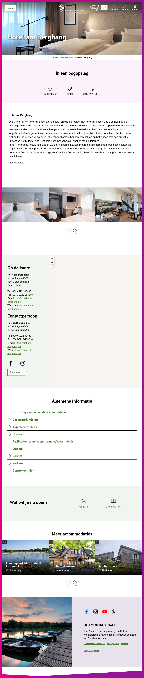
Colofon (124, 643)
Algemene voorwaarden (94, 643)
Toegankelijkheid (91, 650)
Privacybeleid (113, 643)
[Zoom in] (52, 258)
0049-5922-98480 (92, 93)
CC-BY (93, 564)
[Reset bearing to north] (52, 266)
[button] (16, 372)
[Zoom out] (52, 262)
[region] (95, 321)
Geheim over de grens (62, 57)
